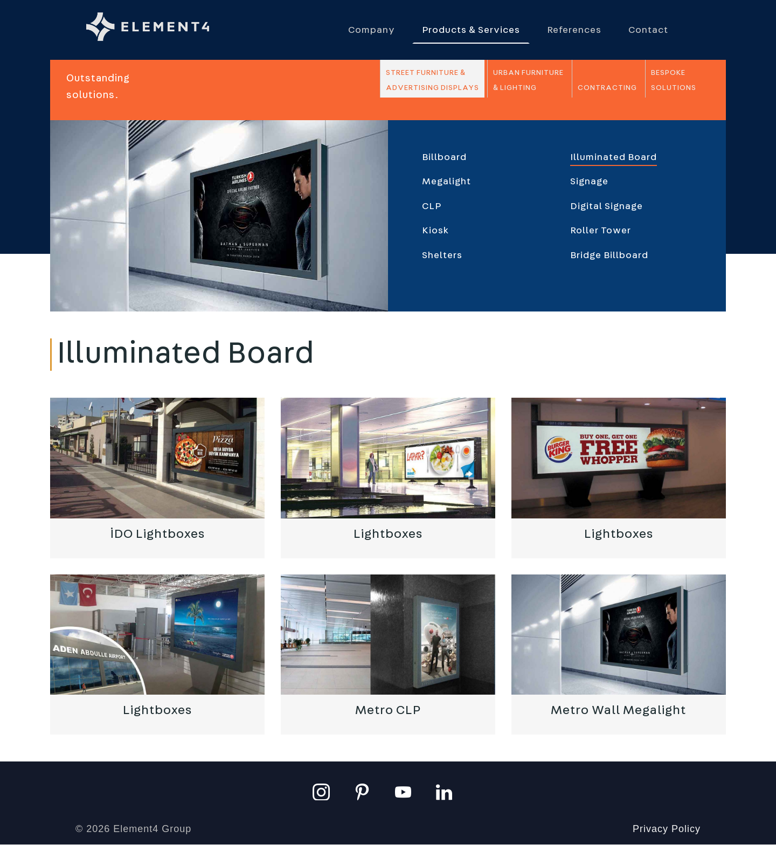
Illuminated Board (613, 157)
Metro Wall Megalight (618, 710)
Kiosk (435, 231)
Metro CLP (388, 710)
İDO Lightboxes (157, 534)
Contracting (607, 88)
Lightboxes (388, 534)
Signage (589, 181)
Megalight (446, 181)
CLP (431, 206)
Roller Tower (600, 231)
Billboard (444, 157)
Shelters (442, 255)
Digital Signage (606, 206)
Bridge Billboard (609, 255)
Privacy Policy (667, 828)
